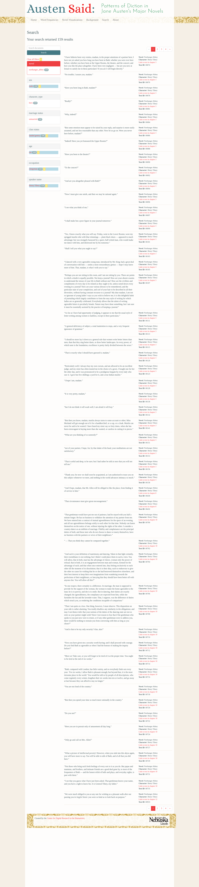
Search (105, 19)
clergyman (33, 169)
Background (92, 19)
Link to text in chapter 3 (147, 62)
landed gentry (34, 135)
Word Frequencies (49, 19)
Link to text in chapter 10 (148, 520)
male (31, 86)
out (30, 152)
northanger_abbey (36, 70)
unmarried (33, 119)
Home (34, 19)
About (116, 19)
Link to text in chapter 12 (148, 799)
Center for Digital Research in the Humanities (65, 818)
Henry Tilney (34, 185)
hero (31, 103)
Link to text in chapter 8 (147, 493)
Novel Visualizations (72, 19)
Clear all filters (34, 59)
